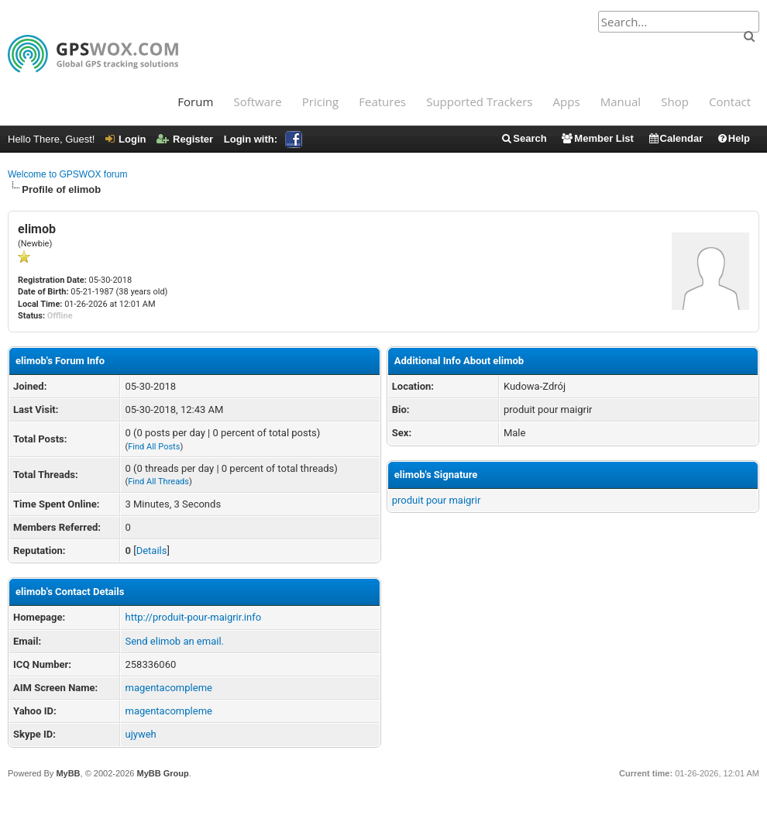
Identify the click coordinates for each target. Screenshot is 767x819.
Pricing (320, 101)
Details (151, 550)
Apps (566, 101)
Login (125, 139)
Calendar (675, 138)
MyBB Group (162, 773)
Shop (675, 101)
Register (184, 139)
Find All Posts (154, 447)
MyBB (68, 773)
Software (257, 101)
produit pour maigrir (436, 500)
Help (733, 138)
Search (523, 138)
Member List (597, 138)
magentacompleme (168, 687)
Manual (620, 101)
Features (382, 101)
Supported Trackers (479, 101)
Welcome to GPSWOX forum (67, 174)
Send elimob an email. (174, 641)
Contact (730, 101)
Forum (195, 101)
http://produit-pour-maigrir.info (193, 617)
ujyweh (140, 734)
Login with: (263, 139)
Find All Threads (158, 482)
